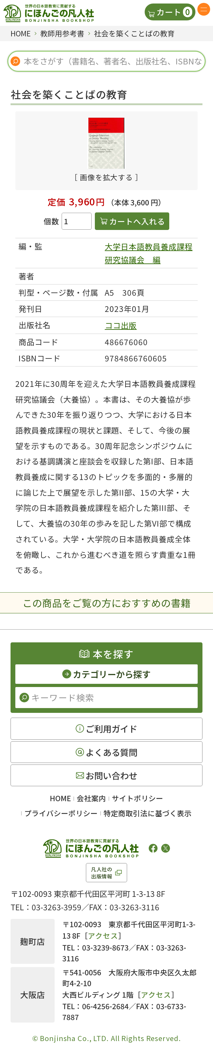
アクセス (103, 935)
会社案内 (91, 798)
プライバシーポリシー (61, 813)
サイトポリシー (137, 798)
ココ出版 (121, 325)
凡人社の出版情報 (101, 872)
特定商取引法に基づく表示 (147, 813)
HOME (60, 798)
